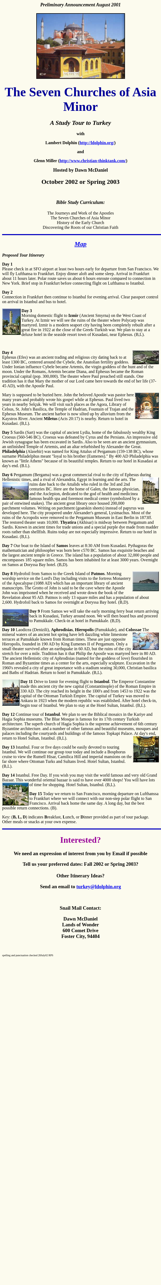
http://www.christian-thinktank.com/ (93, 160)
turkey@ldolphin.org (98, 886)
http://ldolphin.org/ (96, 142)
